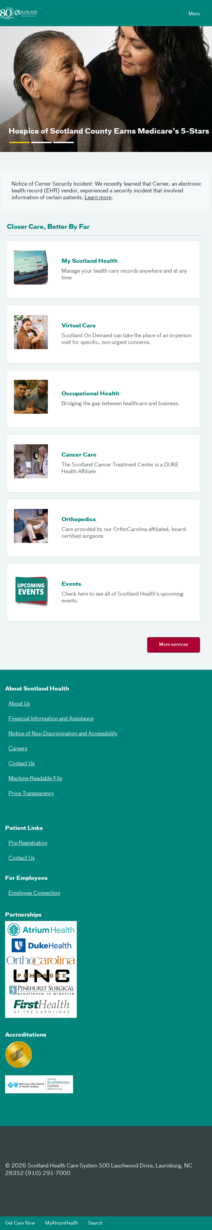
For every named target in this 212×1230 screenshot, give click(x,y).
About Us (19, 704)
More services (173, 645)
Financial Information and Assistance (50, 719)
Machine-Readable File (35, 779)
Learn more (98, 198)
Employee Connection (34, 893)
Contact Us (21, 764)
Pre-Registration (27, 843)
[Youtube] (79, 1149)
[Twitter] (36, 1149)
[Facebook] (14, 1149)
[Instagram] (57, 1149)
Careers (17, 749)
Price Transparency (31, 794)
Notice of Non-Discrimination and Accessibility (63, 734)
